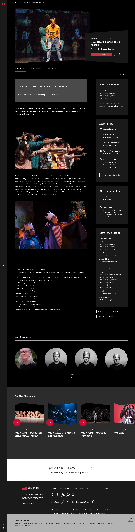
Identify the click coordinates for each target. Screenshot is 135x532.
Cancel (106, 489)
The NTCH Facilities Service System (84, 510)
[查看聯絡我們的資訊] (62, 502)
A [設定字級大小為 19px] (126, 74)
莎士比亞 (115, 312)
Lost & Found (83, 513)
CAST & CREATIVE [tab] (36, 69)
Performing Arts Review (112, 510)
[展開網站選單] (4, 266)
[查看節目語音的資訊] (92, 502)
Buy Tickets (102, 54)
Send (99, 489)
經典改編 (100, 312)
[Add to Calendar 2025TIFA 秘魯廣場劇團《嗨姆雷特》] (115, 54)
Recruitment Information (97, 513)
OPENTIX (73, 513)
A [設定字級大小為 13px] (120, 74)
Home (16, 2)
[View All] (71, 376)
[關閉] (130, 519)
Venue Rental (64, 513)
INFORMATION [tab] (20, 68)
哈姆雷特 (110, 316)
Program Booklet (112, 174)
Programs (22, 2)
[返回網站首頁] (31, 488)
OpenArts (100, 510)
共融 (108, 312)
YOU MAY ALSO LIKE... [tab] (56, 69)
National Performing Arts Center (61, 510)
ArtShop (55, 513)
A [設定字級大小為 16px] (123, 74)
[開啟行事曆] (4, 523)
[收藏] (120, 54)
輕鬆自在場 (101, 316)
